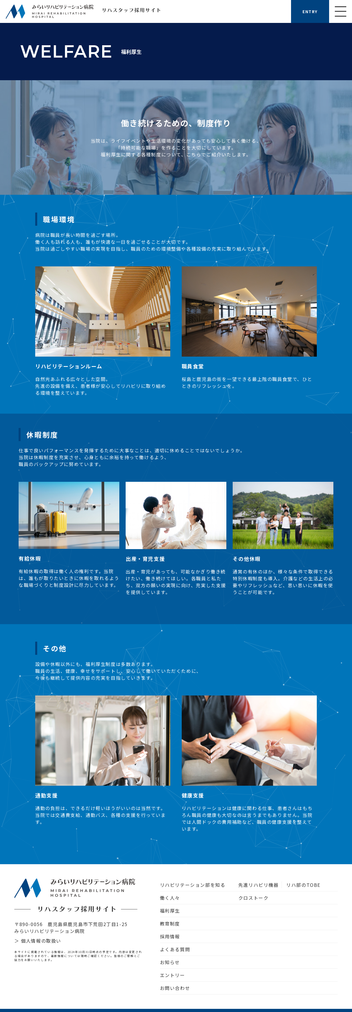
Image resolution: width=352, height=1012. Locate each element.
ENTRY (310, 11)
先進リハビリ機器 (258, 884)
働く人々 (170, 897)
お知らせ (170, 962)
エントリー (172, 975)
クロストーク (253, 897)
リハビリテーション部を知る (193, 884)
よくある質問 (175, 949)
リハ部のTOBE (303, 884)
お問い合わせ (175, 988)
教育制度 (170, 923)
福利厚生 (170, 910)
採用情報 (170, 936)
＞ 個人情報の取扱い (37, 940)
